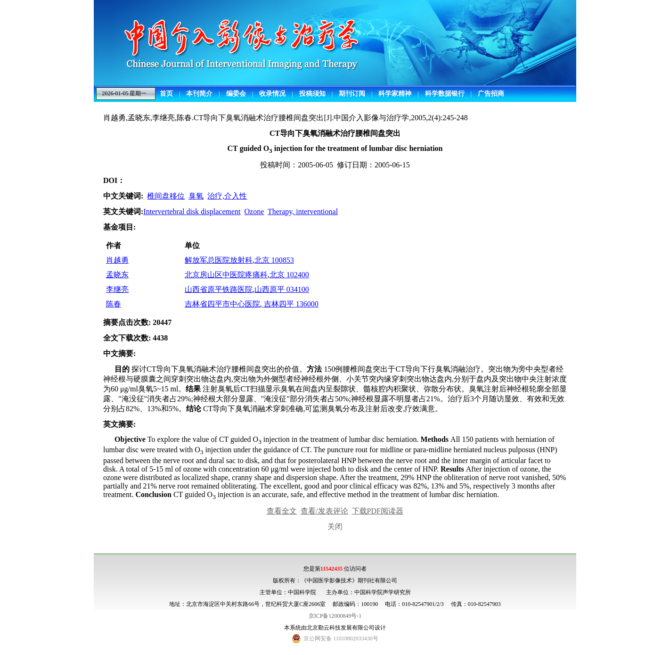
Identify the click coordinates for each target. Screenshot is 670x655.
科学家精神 (394, 93)
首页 (166, 93)
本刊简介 (199, 93)
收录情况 (272, 93)
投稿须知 (312, 93)
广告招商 (491, 93)
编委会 (236, 93)
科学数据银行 (445, 93)
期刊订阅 (352, 93)
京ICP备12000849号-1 (335, 616)
